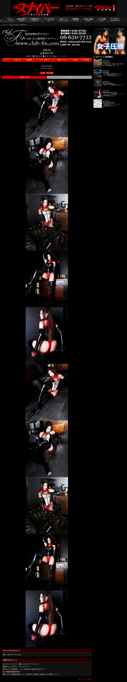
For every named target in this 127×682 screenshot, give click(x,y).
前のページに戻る (84, 679)
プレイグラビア (44, 60)
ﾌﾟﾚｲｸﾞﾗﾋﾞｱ (115, 19)
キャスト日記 (49, 19)
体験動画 (75, 19)
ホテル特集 (102, 19)
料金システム (62, 60)
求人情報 (86, 60)
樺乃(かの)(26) (47, 66)
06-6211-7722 (46, 53)
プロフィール (24, 77)
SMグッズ (63, 19)
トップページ (4, 25)
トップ (9, 19)
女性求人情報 (88, 19)
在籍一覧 (17, 60)
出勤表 (75, 60)
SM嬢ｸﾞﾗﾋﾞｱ (35, 19)
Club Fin (17, 25)
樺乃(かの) (23, 25)
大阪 (11, 25)
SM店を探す (21, 19)
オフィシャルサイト (60, 56)
